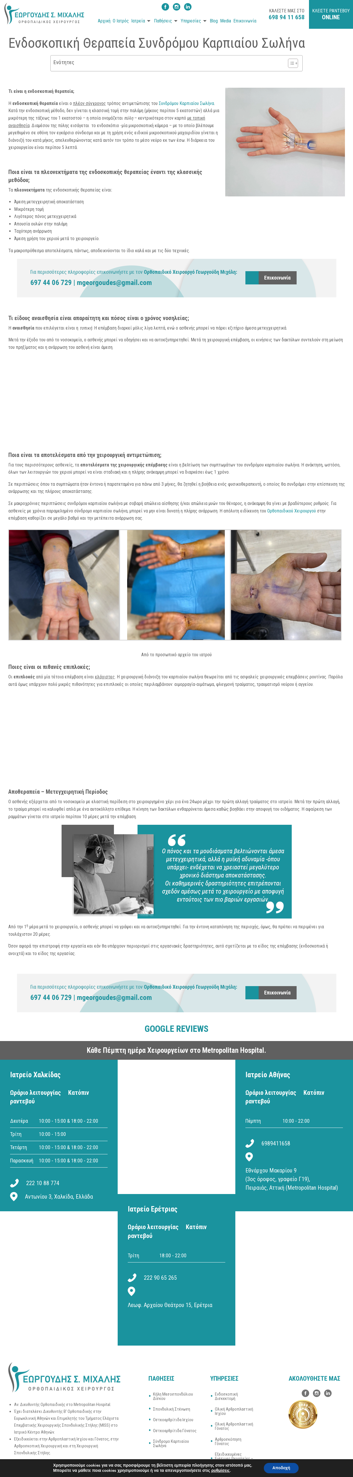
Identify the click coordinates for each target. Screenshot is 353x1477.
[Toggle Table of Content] (290, 63)
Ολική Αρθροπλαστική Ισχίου (234, 1411)
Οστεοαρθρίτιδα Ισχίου (173, 1419)
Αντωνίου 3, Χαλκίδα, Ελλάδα (59, 1196)
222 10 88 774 (42, 1183)
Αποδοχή (281, 1468)
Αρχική (104, 21)
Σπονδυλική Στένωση (171, 1409)
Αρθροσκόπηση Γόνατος (228, 1441)
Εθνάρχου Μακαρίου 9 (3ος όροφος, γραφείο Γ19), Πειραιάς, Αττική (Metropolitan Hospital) (291, 1179)
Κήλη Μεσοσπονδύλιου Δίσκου (173, 1396)
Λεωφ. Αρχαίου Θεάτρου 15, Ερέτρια (170, 1305)
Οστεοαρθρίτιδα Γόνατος (174, 1430)
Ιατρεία (138, 21)
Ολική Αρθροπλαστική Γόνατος (234, 1426)
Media (225, 21)
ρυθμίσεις (220, 1470)
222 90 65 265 (160, 1277)
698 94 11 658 (287, 17)
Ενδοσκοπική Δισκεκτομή (226, 1396)
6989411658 (276, 1143)
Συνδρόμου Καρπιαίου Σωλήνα (186, 103)
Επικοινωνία (244, 21)
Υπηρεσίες (191, 21)
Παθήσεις (163, 21)
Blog (214, 21)
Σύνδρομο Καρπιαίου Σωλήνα (171, 1443)
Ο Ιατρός (121, 21)
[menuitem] (103, 21)
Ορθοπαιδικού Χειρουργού (291, 511)
